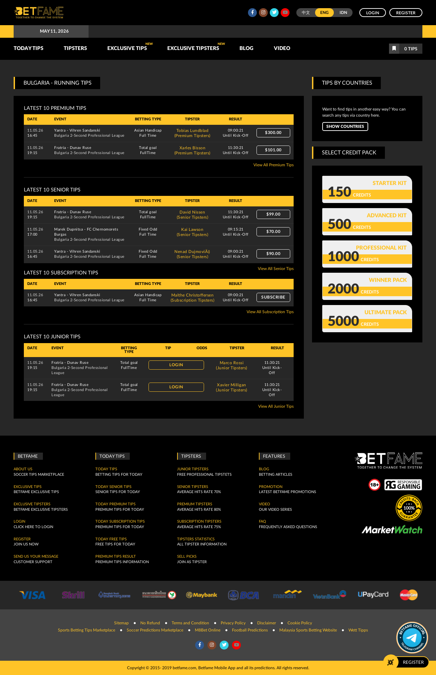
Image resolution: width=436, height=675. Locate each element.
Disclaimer (266, 623)
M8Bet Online (207, 630)
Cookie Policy (299, 623)
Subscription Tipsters (199, 521)
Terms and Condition (190, 623)
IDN (343, 13)
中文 (306, 13)
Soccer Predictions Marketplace (155, 630)
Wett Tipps (358, 630)
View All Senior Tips (276, 269)
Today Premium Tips (115, 504)
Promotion (270, 487)
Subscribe (273, 297)
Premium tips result (115, 556)
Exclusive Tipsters (196, 47)
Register (406, 13)
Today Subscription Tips (120, 521)
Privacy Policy (233, 623)
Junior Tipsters (192, 469)
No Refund (150, 623)
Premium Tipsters (194, 504)
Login (372, 13)
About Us (23, 469)
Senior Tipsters (192, 487)
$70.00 (273, 232)
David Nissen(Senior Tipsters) (192, 214)
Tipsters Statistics (196, 539)
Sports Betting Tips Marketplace (86, 630)
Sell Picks (187, 556)
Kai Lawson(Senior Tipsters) (192, 232)
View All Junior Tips (276, 406)
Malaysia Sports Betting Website (308, 630)
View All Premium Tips (273, 165)
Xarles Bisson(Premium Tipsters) (192, 150)
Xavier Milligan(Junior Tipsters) (231, 387)
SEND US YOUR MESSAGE (36, 556)
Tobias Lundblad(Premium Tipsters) (192, 133)
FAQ (262, 521)
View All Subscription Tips (270, 312)
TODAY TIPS (28, 48)
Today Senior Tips (113, 487)
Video (282, 48)
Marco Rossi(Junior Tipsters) (231, 365)
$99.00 (273, 214)
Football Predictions (250, 630)
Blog (246, 48)
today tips (106, 469)
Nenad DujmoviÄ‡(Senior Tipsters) (192, 254)
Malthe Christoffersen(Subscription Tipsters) (193, 297)
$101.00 (273, 150)
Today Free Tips (111, 539)
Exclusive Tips (130, 47)
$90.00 (273, 254)
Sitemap (121, 623)
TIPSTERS (75, 48)
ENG (324, 13)
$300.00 (273, 133)
